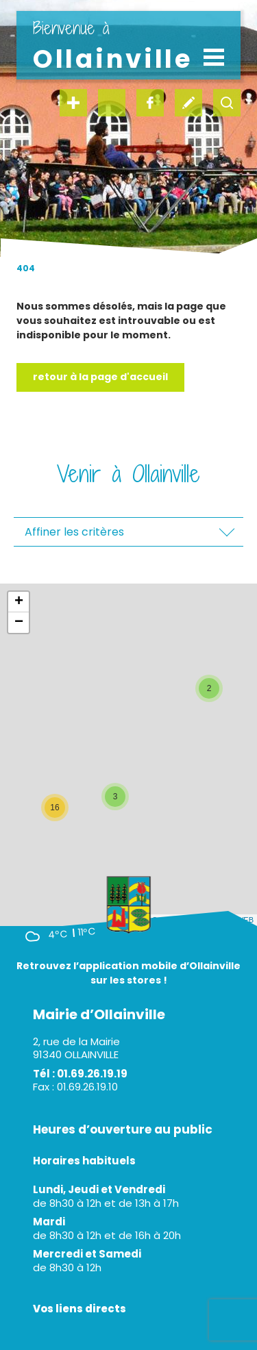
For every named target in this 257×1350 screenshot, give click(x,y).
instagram (111, 102)
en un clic (73, 102)
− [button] (18, 622)
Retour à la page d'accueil (100, 377)
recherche (227, 102)
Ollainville (113, 46)
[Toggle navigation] (214, 57)
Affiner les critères (74, 532)
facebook (150, 102)
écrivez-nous (188, 102)
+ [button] (18, 602)
